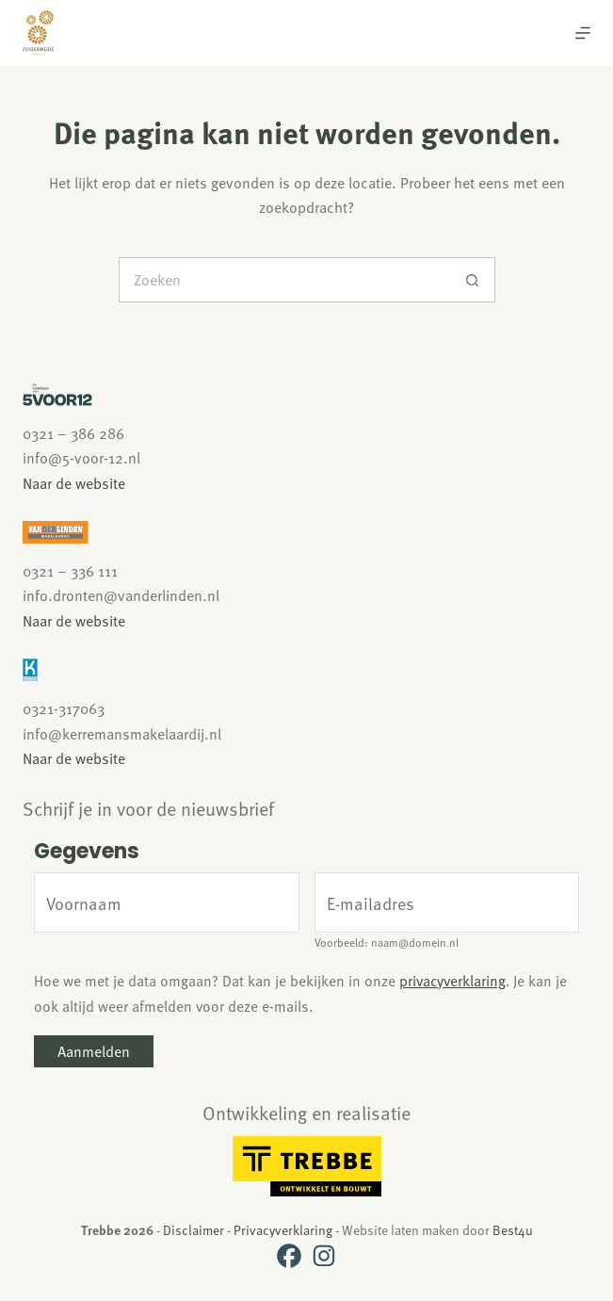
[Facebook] (289, 1256)
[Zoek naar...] (284, 279)
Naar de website (74, 483)
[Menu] (582, 33)
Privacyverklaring (283, 1230)
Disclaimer (193, 1230)
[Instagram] (324, 1256)
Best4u (512, 1230)
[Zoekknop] (472, 279)
